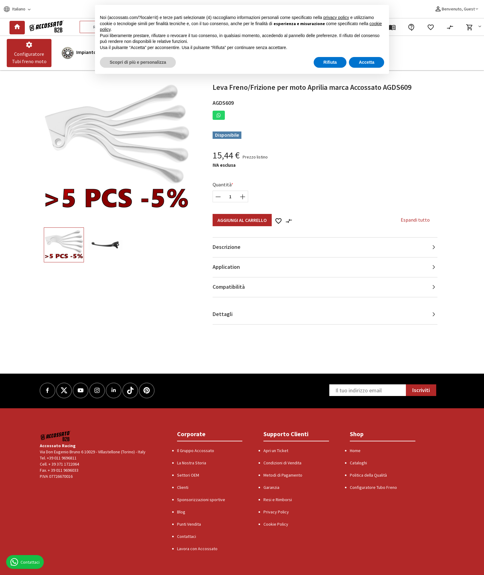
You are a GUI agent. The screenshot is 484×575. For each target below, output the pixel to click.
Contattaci (186, 536)
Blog (181, 512)
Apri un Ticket (275, 450)
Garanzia (271, 487)
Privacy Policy (276, 512)
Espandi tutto (415, 220)
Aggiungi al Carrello (242, 220)
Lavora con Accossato (197, 548)
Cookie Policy (275, 524)
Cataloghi (358, 463)
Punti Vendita (189, 524)
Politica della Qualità (368, 475)
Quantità (222, 184)
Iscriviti (421, 390)
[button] (475, 27)
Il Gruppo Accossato (195, 450)
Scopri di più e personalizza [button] (138, 62)
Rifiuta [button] (330, 62)
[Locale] (21, 9)
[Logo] (45, 27)
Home (355, 450)
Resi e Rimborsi (277, 499)
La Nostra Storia (191, 463)
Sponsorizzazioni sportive (201, 499)
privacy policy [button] (336, 17)
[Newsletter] (367, 390)
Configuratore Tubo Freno (373, 487)
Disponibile (227, 135)
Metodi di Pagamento (282, 475)
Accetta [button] (366, 62)
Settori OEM (188, 475)
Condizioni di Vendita (282, 463)
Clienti (182, 487)
